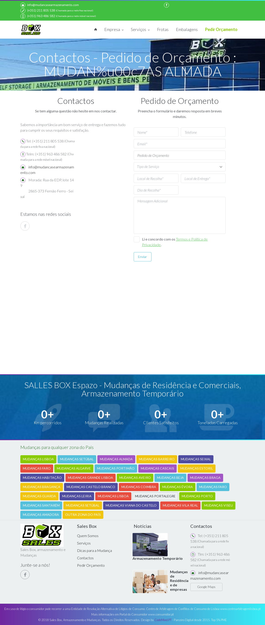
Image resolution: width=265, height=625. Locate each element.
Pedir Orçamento (221, 29)
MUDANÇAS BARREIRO (157, 459)
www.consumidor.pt (161, 614)
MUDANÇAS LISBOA (38, 459)
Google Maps (206, 586)
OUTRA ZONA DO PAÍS (83, 514)
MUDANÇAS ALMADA (116, 459)
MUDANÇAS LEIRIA (77, 496)
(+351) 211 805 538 (37, 10)
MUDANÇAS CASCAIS (157, 468)
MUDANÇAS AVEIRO (135, 477)
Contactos (85, 557)
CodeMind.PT (163, 620)
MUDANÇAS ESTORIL (196, 468)
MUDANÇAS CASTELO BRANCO (91, 487)
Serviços (140, 30)
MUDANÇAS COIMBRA (138, 487)
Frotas (163, 29)
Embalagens (187, 29)
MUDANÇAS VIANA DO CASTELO (131, 505)
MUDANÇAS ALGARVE (74, 468)
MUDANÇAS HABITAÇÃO (42, 477)
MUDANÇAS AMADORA (41, 514)
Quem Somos (88, 535)
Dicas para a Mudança (94, 550)
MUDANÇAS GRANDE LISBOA (90, 477)
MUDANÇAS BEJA (170, 477)
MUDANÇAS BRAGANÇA (41, 487)
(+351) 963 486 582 (37, 16)
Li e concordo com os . (175, 242)
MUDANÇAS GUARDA (39, 496)
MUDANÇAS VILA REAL (180, 505)
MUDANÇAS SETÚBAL (77, 459)
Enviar (142, 257)
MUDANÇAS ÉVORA (177, 487)
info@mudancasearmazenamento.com (49, 5)
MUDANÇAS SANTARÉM (41, 505)
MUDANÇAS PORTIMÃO (116, 468)
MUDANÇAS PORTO (197, 496)
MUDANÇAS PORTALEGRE (155, 496)
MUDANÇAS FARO (37, 468)
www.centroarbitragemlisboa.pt (240, 609)
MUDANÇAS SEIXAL (196, 459)
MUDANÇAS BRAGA (205, 477)
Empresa (113, 30)
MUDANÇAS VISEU (218, 505)
